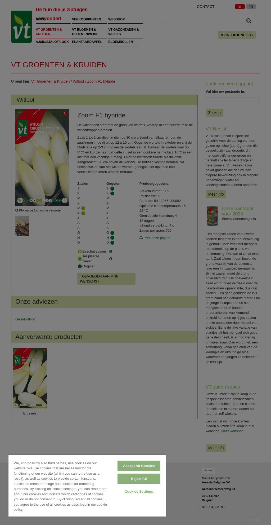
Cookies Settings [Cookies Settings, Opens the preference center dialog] (139, 491)
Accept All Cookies (139, 466)
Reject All (139, 479)
